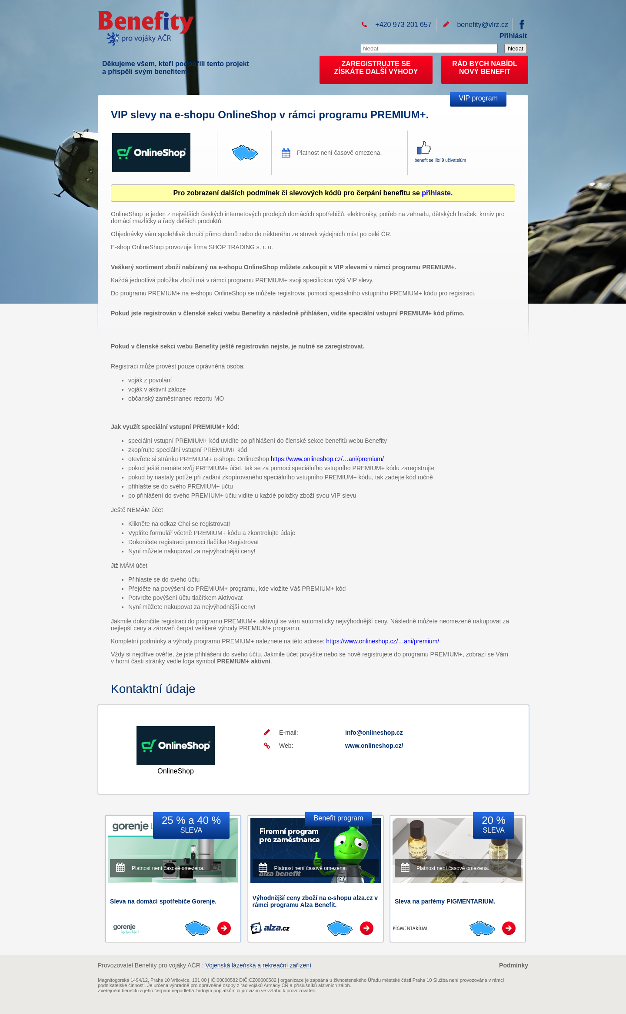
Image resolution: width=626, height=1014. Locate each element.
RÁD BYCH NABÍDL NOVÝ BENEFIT (484, 67)
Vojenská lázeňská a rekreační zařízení (258, 965)
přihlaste (436, 193)
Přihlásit (513, 36)
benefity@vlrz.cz (482, 24)
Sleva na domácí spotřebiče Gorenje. (163, 901)
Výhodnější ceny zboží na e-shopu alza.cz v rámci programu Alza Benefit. (315, 901)
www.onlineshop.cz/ (374, 745)
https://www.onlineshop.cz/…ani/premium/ (327, 458)
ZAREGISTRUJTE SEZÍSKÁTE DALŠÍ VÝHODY (376, 67)
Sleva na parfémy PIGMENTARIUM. (445, 901)
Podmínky (513, 965)
